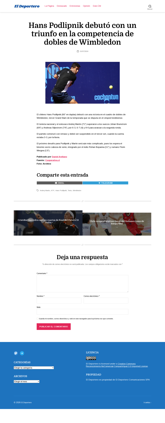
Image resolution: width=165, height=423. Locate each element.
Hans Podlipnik (62, 190)
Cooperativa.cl (53, 160)
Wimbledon (78, 190)
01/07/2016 (84, 51)
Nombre (40, 308)
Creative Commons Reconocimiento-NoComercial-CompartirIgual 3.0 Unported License (115, 377)
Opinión (86, 6)
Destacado (62, 6)
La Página (49, 6)
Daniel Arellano (60, 156)
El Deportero (92, 375)
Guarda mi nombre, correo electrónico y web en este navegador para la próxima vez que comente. (76, 330)
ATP (53, 190)
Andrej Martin (45, 190)
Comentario (42, 285)
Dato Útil (97, 6)
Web (38, 319)
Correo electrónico (92, 308)
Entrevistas (75, 6)
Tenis (71, 190)
